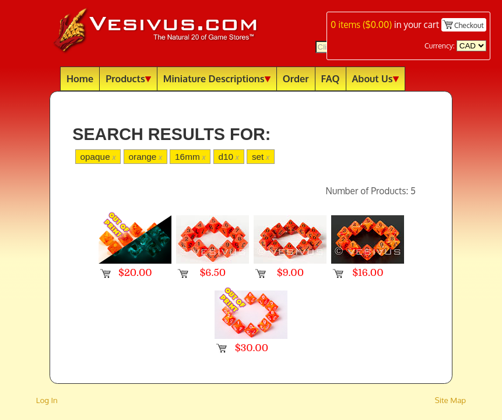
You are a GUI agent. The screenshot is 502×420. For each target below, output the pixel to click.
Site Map (450, 400)
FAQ (330, 78)
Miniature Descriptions (217, 78)
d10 (228, 157)
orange (145, 157)
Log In (47, 400)
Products (128, 78)
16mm (190, 157)
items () (361, 24)
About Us (375, 78)
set (260, 157)
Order (296, 78)
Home (79, 78)
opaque (97, 157)
